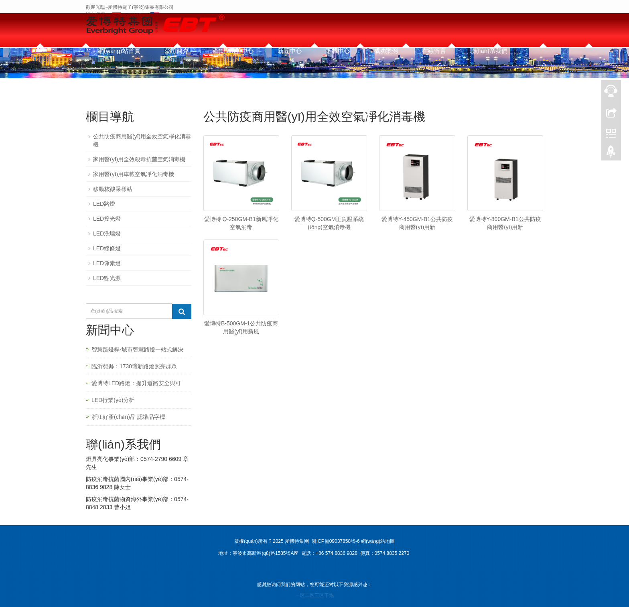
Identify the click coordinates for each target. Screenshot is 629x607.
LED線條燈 (107, 248)
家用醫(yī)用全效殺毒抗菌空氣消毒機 (139, 159)
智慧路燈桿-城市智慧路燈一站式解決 (137, 349)
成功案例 (386, 50)
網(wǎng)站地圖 (378, 541)
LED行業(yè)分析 (112, 400)
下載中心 (338, 50)
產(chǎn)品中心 (233, 50)
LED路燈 (104, 204)
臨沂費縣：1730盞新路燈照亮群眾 (134, 366)
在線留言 (434, 50)
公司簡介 (176, 50)
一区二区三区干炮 (314, 595)
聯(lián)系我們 (488, 50)
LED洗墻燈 (107, 233)
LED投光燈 (107, 218)
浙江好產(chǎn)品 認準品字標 (128, 417)
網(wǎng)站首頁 (119, 50)
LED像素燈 (107, 263)
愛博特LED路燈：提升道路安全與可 (136, 383)
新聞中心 (290, 50)
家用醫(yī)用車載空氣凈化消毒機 (133, 174)
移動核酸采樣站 (112, 189)
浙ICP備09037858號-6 (335, 541)
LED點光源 (107, 278)
